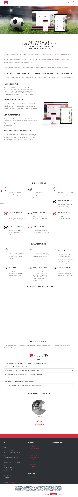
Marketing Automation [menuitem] (34, 448)
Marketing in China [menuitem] (33, 455)
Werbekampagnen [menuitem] (33, 460)
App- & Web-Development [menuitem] (35, 450)
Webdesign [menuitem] (32, 459)
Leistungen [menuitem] (15, 5)
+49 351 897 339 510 (13, 484)
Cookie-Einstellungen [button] (46, 494)
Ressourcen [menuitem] (46, 5)
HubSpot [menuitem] (31, 453)
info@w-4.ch (6, 480)
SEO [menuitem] (30, 462)
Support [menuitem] (72, 5)
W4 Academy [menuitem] (65, 5)
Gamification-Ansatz (55, 59)
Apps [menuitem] (33, 5)
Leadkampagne (62, 66)
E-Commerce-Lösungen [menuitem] (34, 457)
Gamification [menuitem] (32, 446)
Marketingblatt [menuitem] (55, 5)
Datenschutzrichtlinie (57, 487)
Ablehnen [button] (60, 494)
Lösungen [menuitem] (22, 5)
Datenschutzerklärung (34, 477)
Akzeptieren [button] (53, 494)
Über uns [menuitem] (39, 5)
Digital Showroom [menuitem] (33, 451)
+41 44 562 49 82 (12, 482)
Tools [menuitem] (28, 5)
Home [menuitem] (31, 468)
